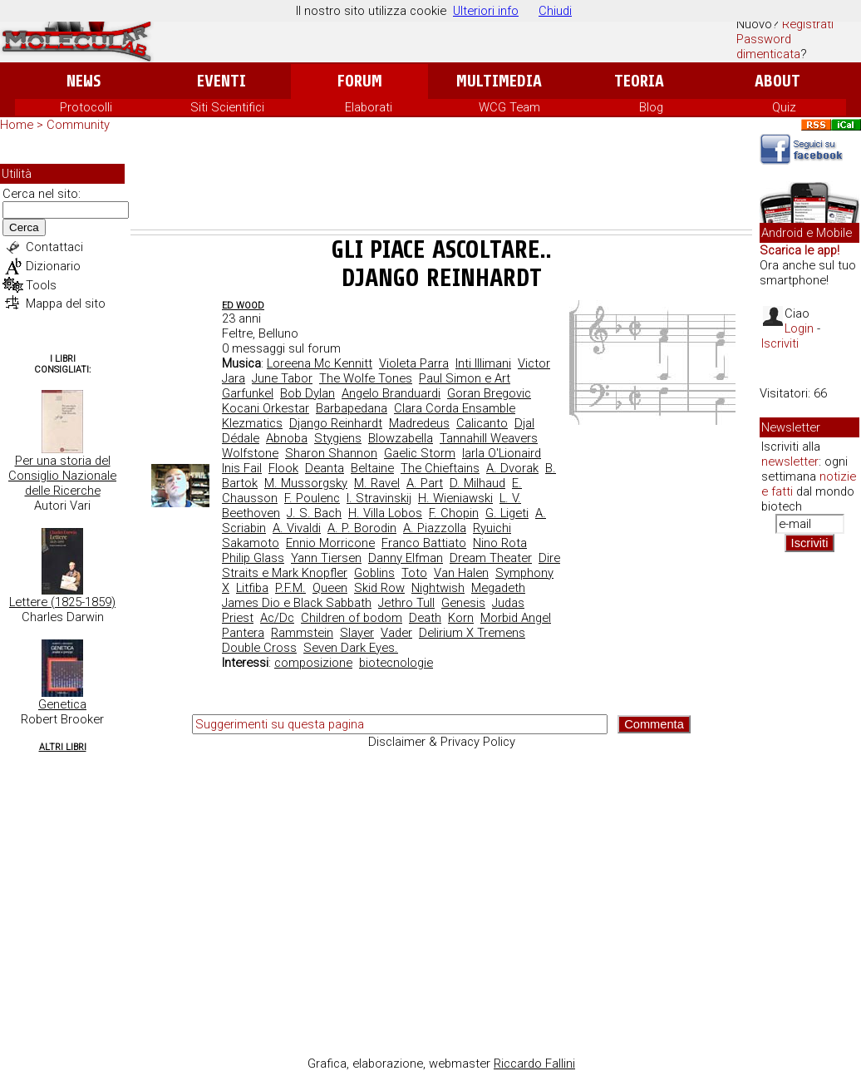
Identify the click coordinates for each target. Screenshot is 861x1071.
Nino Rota (500, 543)
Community (78, 124)
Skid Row (379, 587)
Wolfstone (250, 453)
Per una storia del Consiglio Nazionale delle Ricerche (62, 475)
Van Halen (461, 572)
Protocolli (86, 107)
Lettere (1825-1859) (62, 602)
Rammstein (302, 632)
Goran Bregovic (489, 393)
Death (425, 617)
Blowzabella (400, 438)
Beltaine (372, 468)
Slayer (357, 632)
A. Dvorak (512, 468)
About (777, 81)
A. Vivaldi (297, 528)
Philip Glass (253, 557)
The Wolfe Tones (365, 378)
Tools (41, 285)
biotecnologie (396, 662)
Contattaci (54, 246)
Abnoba (287, 438)
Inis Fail (242, 468)
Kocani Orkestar (265, 408)
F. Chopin (454, 513)
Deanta (324, 468)
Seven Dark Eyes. (350, 647)
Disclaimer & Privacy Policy (441, 741)
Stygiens (338, 438)
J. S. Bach (314, 513)
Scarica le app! (799, 250)
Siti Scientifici (227, 107)
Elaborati (368, 107)
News (83, 81)
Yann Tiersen (326, 557)
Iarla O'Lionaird (501, 453)
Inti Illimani (483, 363)
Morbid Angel (515, 617)
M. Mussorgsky (305, 483)
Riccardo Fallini (534, 1063)
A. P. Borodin (361, 528)
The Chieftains (440, 468)
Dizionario (53, 266)
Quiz (784, 107)
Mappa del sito (66, 303)
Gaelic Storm (419, 453)
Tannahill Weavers (489, 438)
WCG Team (509, 107)
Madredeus (419, 423)
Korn (461, 617)
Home (16, 124)
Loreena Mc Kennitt (319, 363)
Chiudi (555, 10)
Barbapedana (351, 408)
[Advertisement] (441, 183)
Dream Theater (491, 557)
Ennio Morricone (330, 543)
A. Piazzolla (434, 528)
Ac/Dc (277, 617)
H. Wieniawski (455, 498)
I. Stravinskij (379, 498)
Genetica (62, 704)
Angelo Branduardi (391, 393)
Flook (283, 468)
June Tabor (282, 378)
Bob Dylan (307, 393)
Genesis (463, 602)
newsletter (790, 461)
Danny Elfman (405, 557)
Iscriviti (780, 343)
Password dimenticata (768, 47)
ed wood (243, 305)
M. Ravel (377, 483)
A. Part (424, 483)
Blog (651, 107)
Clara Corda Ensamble (454, 408)
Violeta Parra (414, 363)
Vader (396, 632)
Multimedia (499, 81)
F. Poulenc (312, 498)
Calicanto (482, 423)
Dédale (240, 438)
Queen (329, 587)
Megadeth (498, 587)
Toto (414, 572)
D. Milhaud (477, 483)
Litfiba (252, 587)
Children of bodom (351, 617)
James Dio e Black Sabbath (296, 602)
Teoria (639, 81)
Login (799, 328)
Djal (524, 423)
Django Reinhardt (335, 423)
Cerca (24, 227)
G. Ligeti (507, 513)
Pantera (243, 632)
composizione (313, 662)
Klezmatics (252, 423)
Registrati (808, 24)
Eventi (221, 81)
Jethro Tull (406, 602)
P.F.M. (290, 587)
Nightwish (438, 587)
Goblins (374, 572)
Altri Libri (62, 747)
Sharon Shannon (331, 453)
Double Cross (259, 647)
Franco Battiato (423, 543)
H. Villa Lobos (385, 513)
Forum (359, 81)
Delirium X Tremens (472, 632)
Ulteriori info (486, 10)
